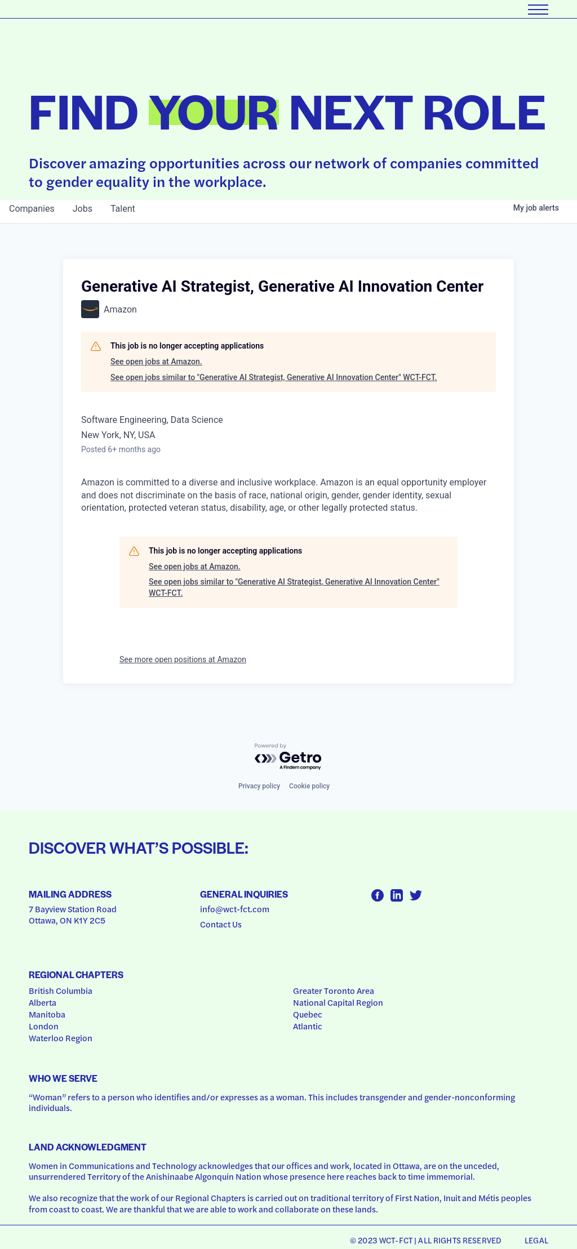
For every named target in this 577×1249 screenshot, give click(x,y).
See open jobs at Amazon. (156, 361)
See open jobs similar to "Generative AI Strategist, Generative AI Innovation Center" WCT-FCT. (273, 377)
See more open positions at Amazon (182, 659)
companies (32, 208)
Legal (536, 1240)
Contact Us (221, 924)
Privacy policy (259, 786)
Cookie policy (309, 786)
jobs (82, 208)
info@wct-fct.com (234, 909)
